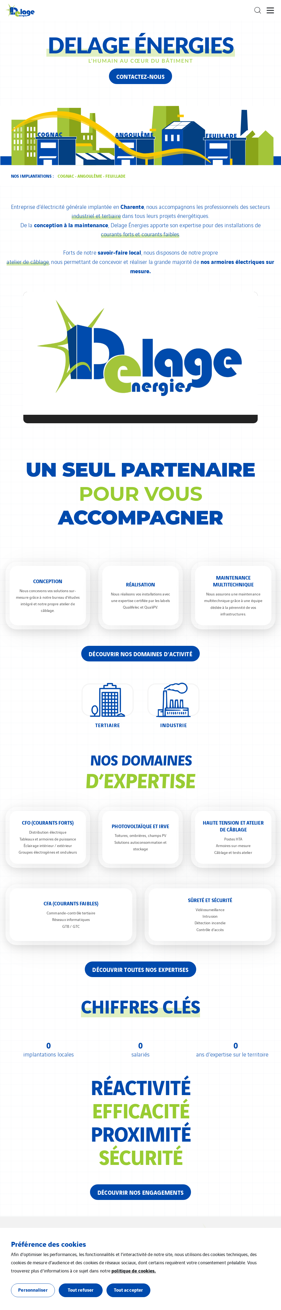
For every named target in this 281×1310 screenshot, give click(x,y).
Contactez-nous (140, 76)
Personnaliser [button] (32, 1289)
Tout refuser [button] (81, 1289)
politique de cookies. (133, 1270)
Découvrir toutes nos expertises (140, 969)
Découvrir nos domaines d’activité (140, 653)
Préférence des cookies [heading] (48, 1244)
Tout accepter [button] (128, 1289)
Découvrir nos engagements (140, 1192)
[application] (140, 357)
